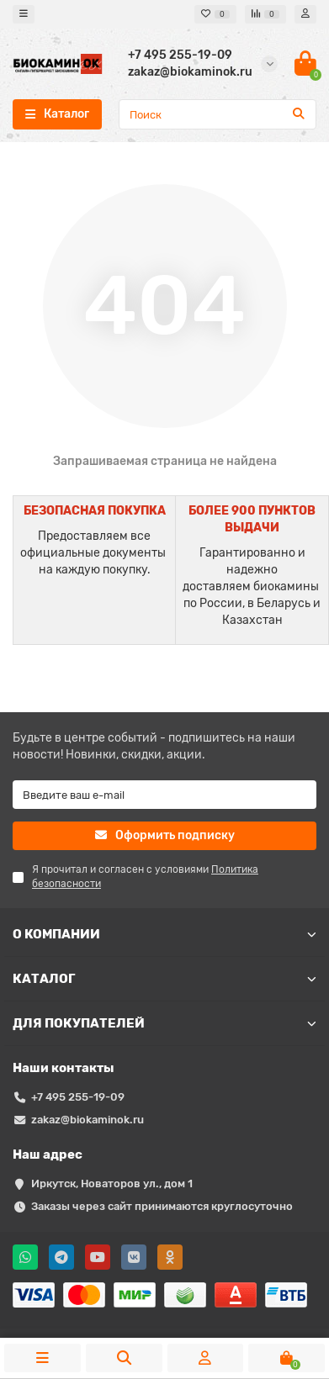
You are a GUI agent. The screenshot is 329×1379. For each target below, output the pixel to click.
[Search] (217, 114)
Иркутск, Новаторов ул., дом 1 (112, 1183)
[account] (305, 14)
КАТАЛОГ (164, 978)
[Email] (164, 794)
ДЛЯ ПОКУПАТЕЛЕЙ (164, 1023)
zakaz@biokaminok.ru (87, 1119)
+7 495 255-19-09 (78, 1097)
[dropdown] (23, 14)
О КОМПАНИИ (164, 934)
